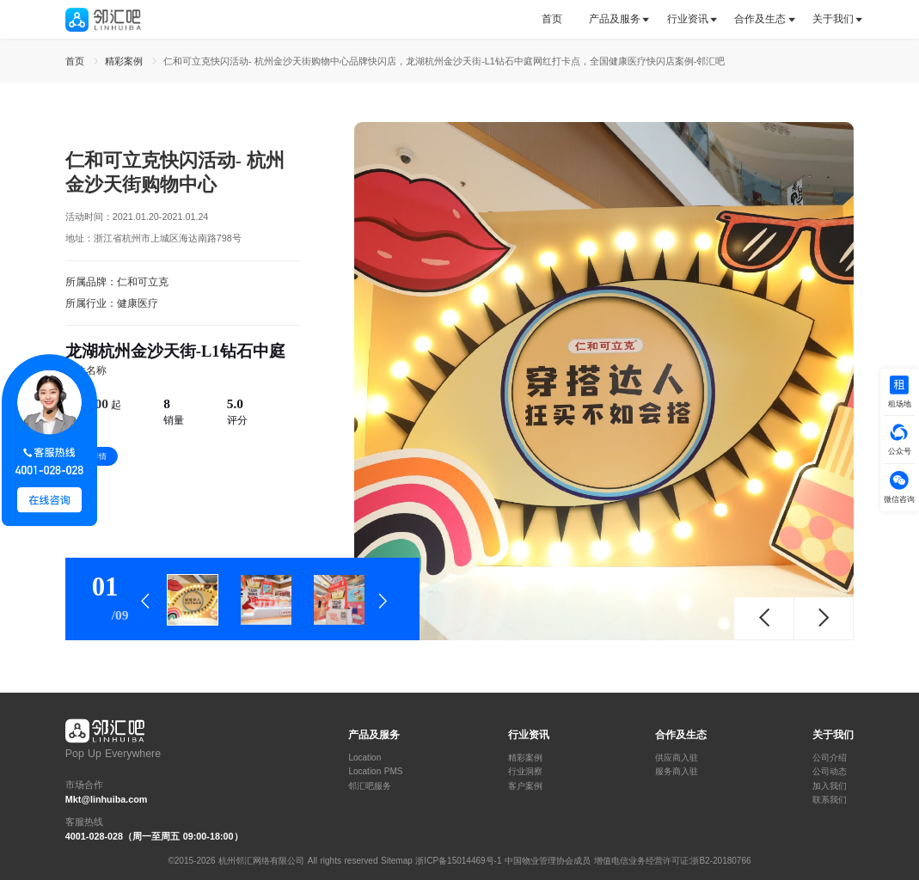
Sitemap (397, 860)
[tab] (558, 19)
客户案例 (525, 786)
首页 (552, 19)
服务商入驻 (676, 771)
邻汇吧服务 (369, 786)
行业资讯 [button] (687, 19)
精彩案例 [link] (125, 61)
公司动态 (829, 771)
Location (364, 758)
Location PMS (375, 771)
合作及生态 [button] (760, 19)
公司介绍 (829, 758)
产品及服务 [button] (614, 19)
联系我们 (829, 800)
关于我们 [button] (833, 19)
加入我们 (829, 786)
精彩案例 (525, 758)
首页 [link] (76, 61)
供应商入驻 (676, 758)
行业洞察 (525, 771)
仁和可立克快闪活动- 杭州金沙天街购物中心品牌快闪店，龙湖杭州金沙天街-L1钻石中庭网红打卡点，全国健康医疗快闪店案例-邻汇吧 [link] (444, 61)
